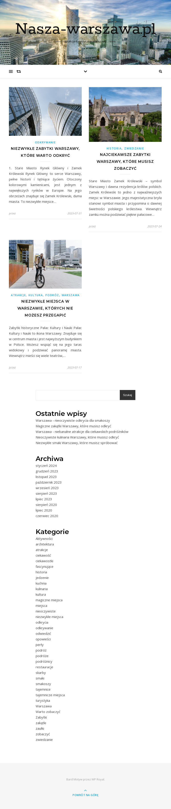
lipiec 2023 (44, 499)
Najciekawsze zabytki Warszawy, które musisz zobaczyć (125, 162)
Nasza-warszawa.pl (85, 29)
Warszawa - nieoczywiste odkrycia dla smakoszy (73, 420)
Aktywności (44, 538)
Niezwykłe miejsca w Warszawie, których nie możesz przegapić (45, 308)
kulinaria (42, 589)
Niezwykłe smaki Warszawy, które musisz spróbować (77, 442)
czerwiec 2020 (47, 515)
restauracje (44, 667)
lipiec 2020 (44, 510)
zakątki (41, 723)
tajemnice (43, 689)
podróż (52, 295)
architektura (45, 544)
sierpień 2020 (46, 504)
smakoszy (43, 683)
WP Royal (98, 779)
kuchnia (41, 583)
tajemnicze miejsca (50, 695)
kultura (35, 295)
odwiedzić (43, 633)
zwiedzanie (134, 148)
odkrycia (42, 622)
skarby (41, 672)
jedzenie (42, 577)
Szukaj (127, 395)
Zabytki (41, 717)
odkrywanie (45, 142)
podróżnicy (44, 661)
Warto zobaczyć (48, 711)
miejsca (41, 605)
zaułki (40, 728)
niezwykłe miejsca (49, 616)
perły (40, 644)
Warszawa (71, 295)
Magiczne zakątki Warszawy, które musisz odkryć (73, 426)
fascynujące (44, 566)
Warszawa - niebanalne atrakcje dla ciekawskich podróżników (82, 431)
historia (114, 148)
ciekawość (43, 555)
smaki (40, 678)
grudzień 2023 (47, 471)
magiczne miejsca (49, 600)
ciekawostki (44, 561)
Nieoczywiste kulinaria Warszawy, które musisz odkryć (77, 437)
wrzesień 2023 (47, 488)
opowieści (43, 639)
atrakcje (18, 295)
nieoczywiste (46, 611)
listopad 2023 (46, 476)
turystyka (43, 700)
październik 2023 (49, 482)
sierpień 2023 (46, 493)
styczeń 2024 (46, 465)
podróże (42, 656)
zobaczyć (43, 734)
